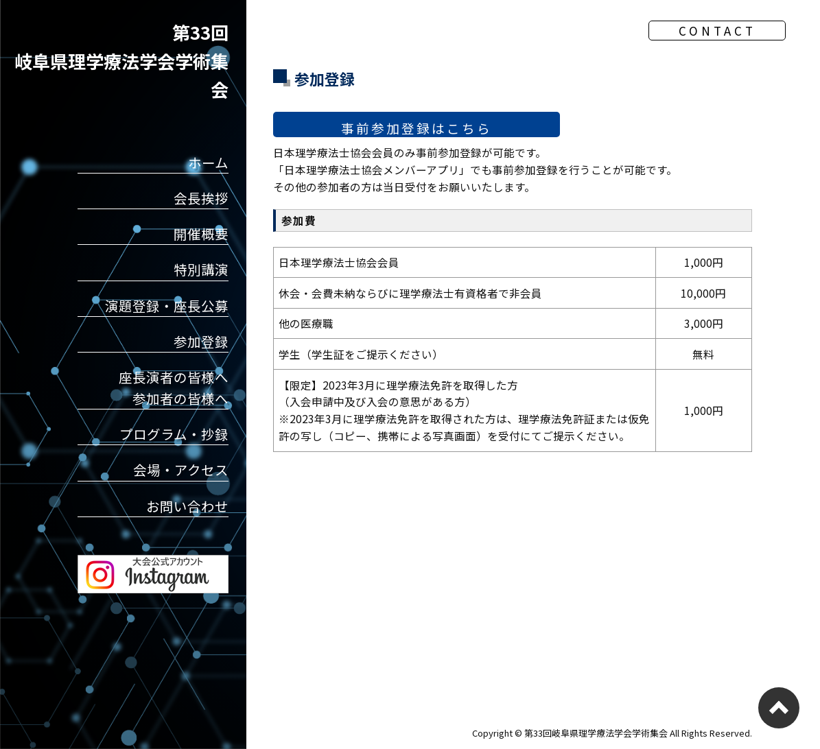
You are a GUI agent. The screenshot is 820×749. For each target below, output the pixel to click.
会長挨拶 (201, 198)
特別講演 (201, 269)
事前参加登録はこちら (416, 123)
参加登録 (201, 341)
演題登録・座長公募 (167, 306)
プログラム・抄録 (174, 434)
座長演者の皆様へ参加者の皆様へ (174, 387)
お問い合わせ (187, 506)
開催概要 (201, 233)
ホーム (208, 162)
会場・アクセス (181, 469)
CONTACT (717, 30)
